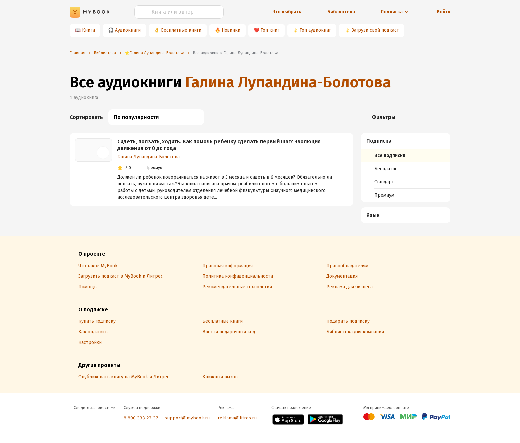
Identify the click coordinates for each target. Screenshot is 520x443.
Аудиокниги (128, 30)
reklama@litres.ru (237, 418)
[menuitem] (405, 167)
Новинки (231, 30)
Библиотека (341, 12)
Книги (88, 30)
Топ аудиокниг (315, 30)
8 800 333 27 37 (141, 418)
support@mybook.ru (187, 418)
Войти (443, 12)
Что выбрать (286, 12)
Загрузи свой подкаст (375, 30)
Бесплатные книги (181, 30)
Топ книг (270, 30)
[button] (406, 141)
